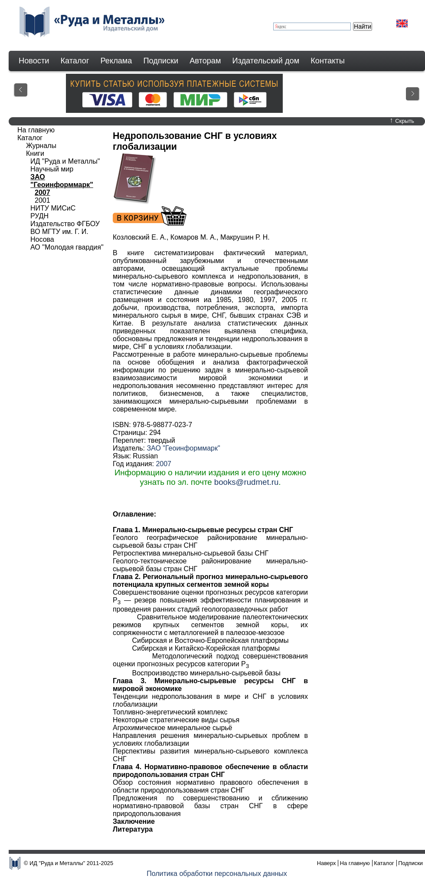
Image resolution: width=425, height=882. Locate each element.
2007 (163, 463)
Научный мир (51, 169)
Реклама (116, 60)
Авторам (205, 60)
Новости (34, 60)
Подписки (161, 60)
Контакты (328, 60)
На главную (36, 130)
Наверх (326, 863)
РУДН (39, 216)
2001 (42, 200)
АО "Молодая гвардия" (67, 247)
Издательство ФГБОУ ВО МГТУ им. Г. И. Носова (65, 231)
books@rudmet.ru (246, 482)
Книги (35, 153)
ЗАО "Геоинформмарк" (183, 448)
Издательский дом (266, 60)
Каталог (74, 60)
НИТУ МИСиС (52, 208)
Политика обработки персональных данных (217, 873)
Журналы (41, 145)
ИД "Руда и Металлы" (65, 161)
